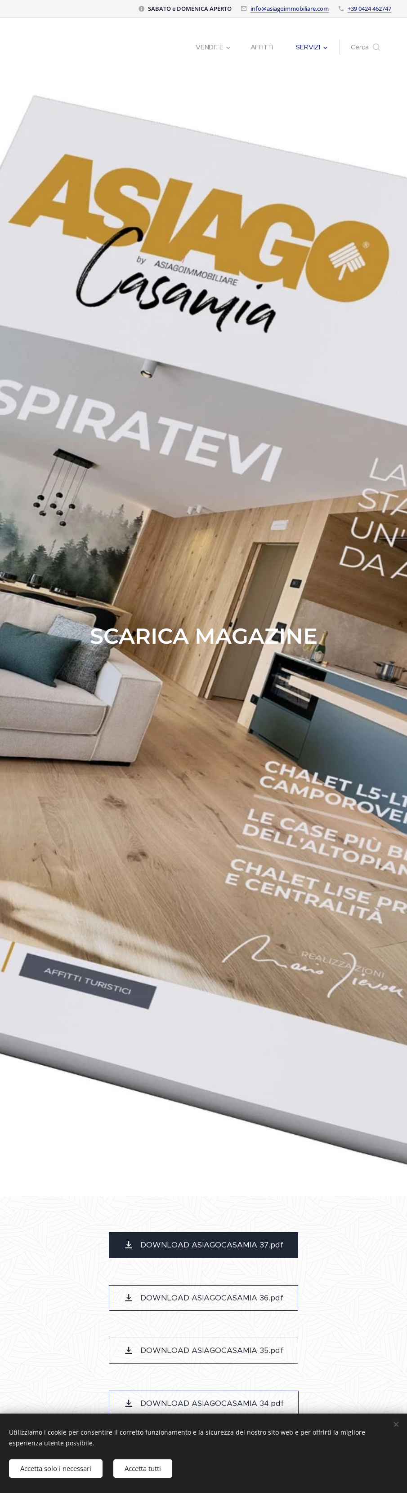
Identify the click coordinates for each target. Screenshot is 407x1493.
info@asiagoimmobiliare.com (289, 8)
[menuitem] (216, 47)
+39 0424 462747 (369, 8)
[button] (365, 47)
